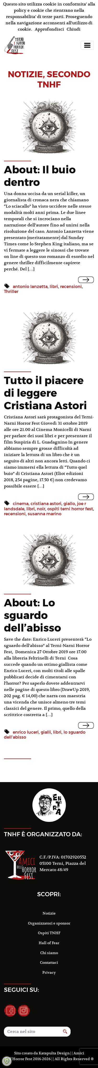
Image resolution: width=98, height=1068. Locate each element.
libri (54, 286)
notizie (25, 74)
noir (41, 508)
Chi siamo (49, 952)
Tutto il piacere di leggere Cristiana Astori (45, 393)
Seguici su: (21, 989)
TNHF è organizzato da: (43, 834)
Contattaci (49, 962)
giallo (69, 503)
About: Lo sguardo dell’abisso (32, 615)
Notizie (49, 913)
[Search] (32, 1032)
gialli (46, 732)
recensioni (71, 286)
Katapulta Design (54, 1053)
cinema (20, 503)
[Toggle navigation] (87, 45)
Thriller (11, 291)
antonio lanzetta (30, 286)
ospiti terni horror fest (70, 508)
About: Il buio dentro (40, 176)
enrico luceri (26, 732)
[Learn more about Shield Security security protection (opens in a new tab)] (7, 1061)
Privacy (49, 972)
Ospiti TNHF (49, 933)
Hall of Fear (49, 942)
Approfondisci (49, 29)
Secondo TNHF (63, 79)
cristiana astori (46, 503)
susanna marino (44, 513)
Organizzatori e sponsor (49, 923)
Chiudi (73, 29)
